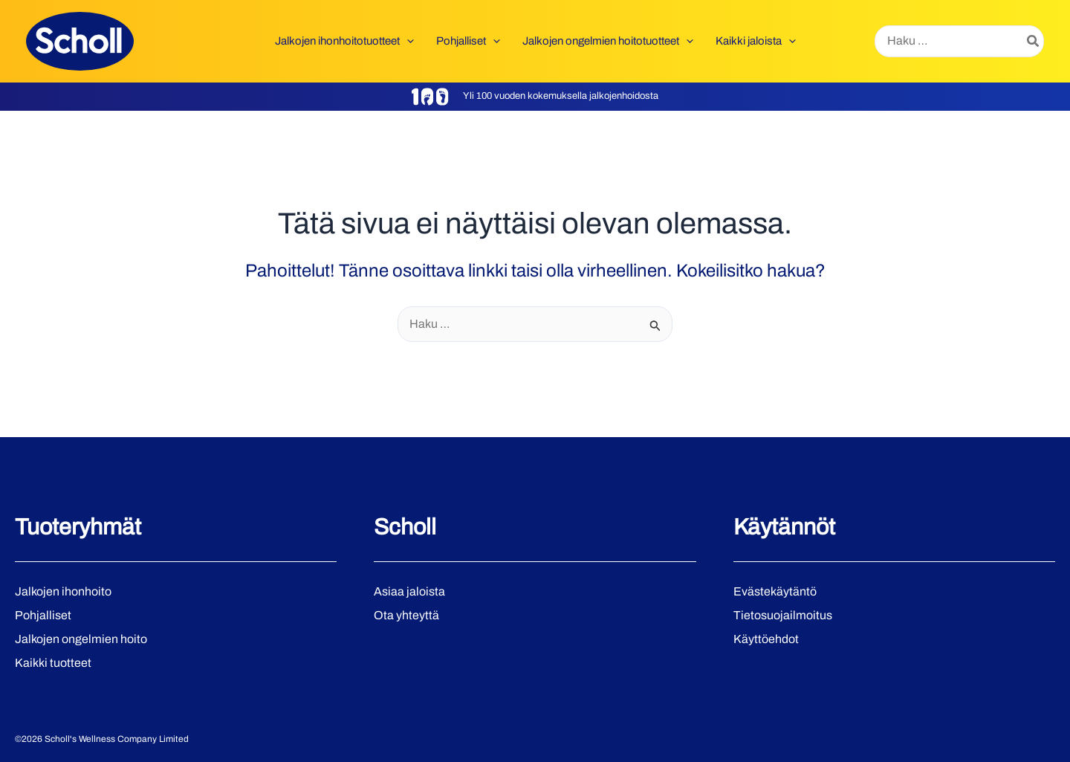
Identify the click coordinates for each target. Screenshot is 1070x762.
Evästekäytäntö (775, 591)
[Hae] (1033, 41)
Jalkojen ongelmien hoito (81, 639)
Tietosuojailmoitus (782, 615)
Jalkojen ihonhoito (63, 591)
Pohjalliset (43, 615)
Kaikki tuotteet (53, 662)
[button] (407, 41)
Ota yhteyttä (406, 615)
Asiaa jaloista (409, 591)
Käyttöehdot (766, 639)
